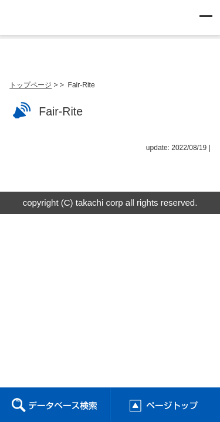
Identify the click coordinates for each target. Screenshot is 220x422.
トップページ (30, 85)
